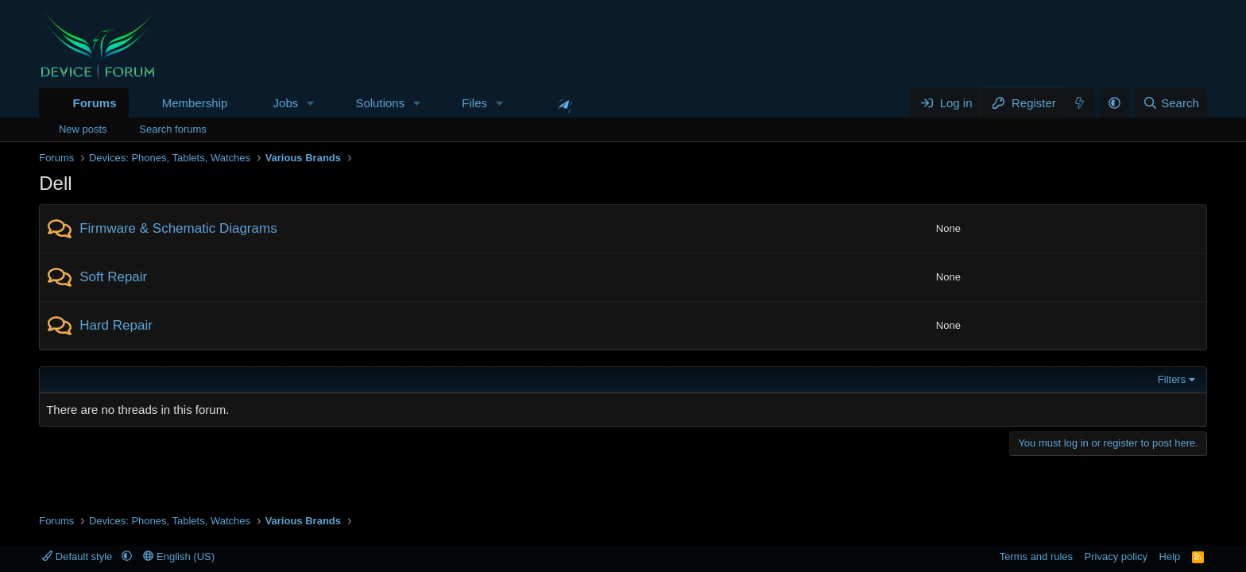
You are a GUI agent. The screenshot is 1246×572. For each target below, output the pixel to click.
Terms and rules (1036, 556)
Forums (94, 103)
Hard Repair (116, 325)
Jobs (286, 103)
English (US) (179, 556)
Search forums (173, 129)
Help (1170, 556)
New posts (83, 129)
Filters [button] (1172, 379)
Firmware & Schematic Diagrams (178, 228)
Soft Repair (113, 276)
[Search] (1171, 103)
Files (474, 103)
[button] (311, 103)
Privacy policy (1116, 556)
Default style (78, 556)
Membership (195, 103)
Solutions (379, 103)
